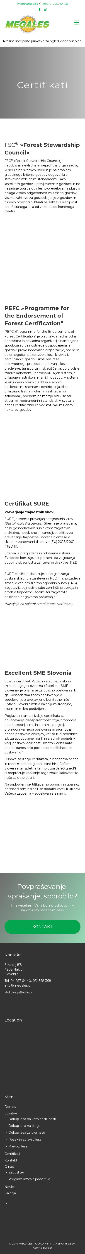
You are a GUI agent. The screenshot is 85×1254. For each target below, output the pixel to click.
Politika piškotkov (18, 992)
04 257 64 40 (20, 981)
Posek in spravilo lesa (24, 1140)
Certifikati (12, 1154)
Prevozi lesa (17, 1146)
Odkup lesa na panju (24, 1126)
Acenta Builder (42, 1247)
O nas (9, 1167)
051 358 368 (42, 981)
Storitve (11, 1113)
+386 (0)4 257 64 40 (54, 3)
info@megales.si (27, 3)
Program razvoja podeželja (29, 1179)
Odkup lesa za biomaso (26, 1132)
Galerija (10, 1193)
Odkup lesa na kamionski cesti (32, 1119)
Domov (11, 1107)
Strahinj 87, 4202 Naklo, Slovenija (14, 969)
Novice (10, 1187)
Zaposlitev (16, 1172)
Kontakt (11, 1160)
